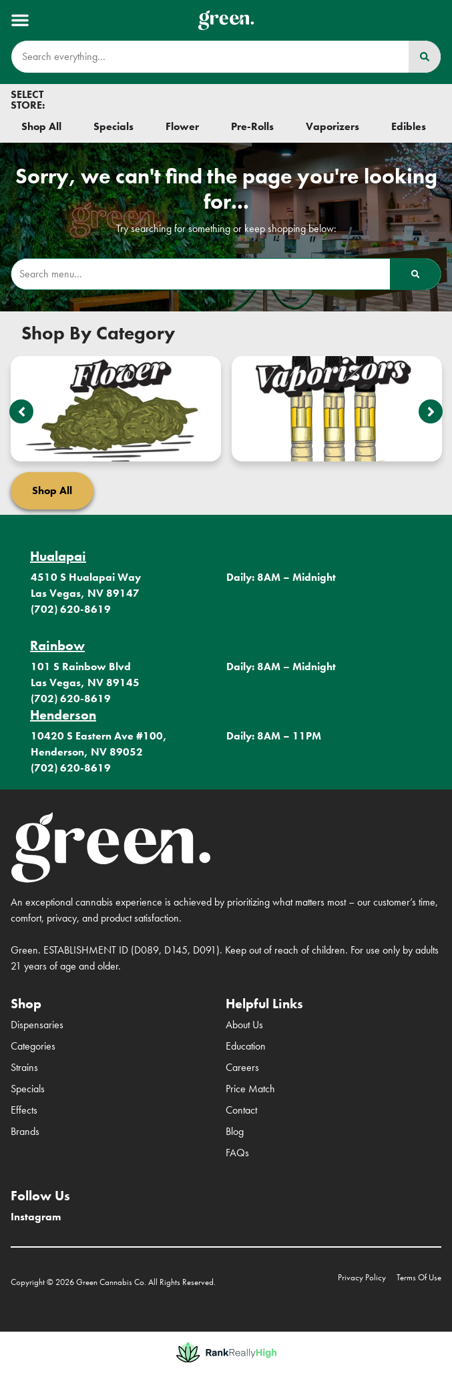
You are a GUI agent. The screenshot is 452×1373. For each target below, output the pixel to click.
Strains (24, 1067)
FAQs (237, 1153)
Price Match (250, 1089)
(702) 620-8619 (71, 609)
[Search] (425, 57)
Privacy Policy (362, 1277)
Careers (242, 1067)
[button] (20, 20)
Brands (25, 1131)
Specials (28, 1089)
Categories (33, 1046)
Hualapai (58, 556)
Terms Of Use (419, 1277)
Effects (24, 1110)
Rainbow (57, 645)
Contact (241, 1110)
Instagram (36, 1217)
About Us (244, 1025)
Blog (235, 1131)
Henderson (63, 715)
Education (246, 1046)
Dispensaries (37, 1025)
